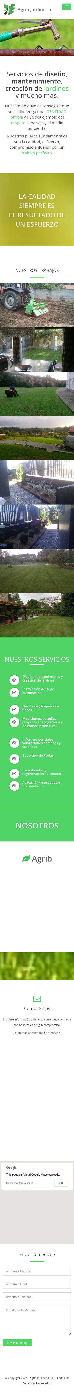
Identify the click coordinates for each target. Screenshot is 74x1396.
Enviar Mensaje (17, 1343)
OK (61, 1183)
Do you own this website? (19, 1183)
